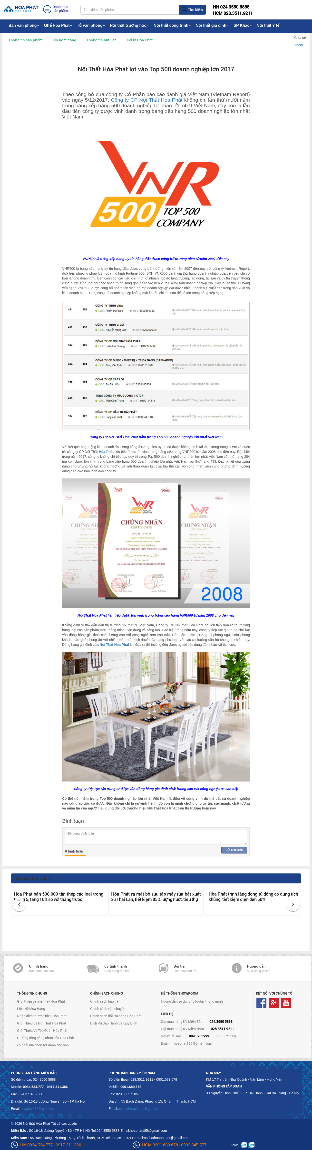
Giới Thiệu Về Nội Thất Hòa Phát (41, 1023)
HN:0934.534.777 (36, 1145)
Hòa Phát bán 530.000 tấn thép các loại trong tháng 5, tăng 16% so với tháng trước (58, 896)
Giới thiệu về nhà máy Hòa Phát (41, 1001)
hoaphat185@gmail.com (193, 1043)
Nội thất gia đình (212, 25)
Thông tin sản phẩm (25, 39)
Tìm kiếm (192, 9)
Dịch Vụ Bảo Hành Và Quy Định (113, 1023)
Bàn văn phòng (24, 25)
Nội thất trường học (129, 25)
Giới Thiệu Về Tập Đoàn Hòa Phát (42, 1030)
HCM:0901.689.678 (160, 1145)
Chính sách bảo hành (106, 1001)
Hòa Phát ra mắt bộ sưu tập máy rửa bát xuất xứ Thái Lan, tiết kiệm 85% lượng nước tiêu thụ (156, 896)
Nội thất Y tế (268, 25)
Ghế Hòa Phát (58, 25)
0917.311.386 (68, 1145)
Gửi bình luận (234, 849)
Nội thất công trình (172, 25)
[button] (19, 904)
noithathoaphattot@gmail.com (140, 1109)
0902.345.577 (193, 1145)
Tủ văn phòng (91, 25)
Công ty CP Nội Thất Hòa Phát (147, 100)
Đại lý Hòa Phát (140, 39)
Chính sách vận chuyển (107, 1008)
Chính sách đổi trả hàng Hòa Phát (116, 1016)
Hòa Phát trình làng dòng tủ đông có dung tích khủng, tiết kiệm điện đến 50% (253, 896)
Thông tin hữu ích (102, 39)
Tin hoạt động (64, 39)
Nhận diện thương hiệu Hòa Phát (42, 1016)
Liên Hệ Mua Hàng (31, 1008)
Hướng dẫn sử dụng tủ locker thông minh (192, 1001)
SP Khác (243, 25)
